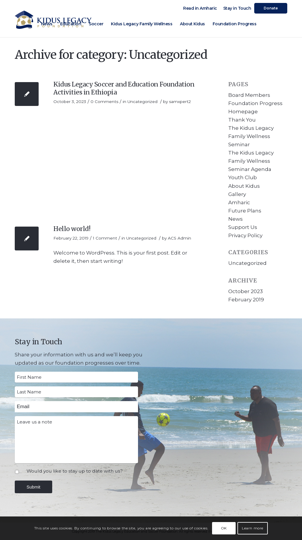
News (235, 219)
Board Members (249, 95)
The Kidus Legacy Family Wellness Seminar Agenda (251, 161)
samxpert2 (180, 101)
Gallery (237, 194)
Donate (271, 8)
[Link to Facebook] (274, 23)
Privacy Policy (245, 235)
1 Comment (105, 238)
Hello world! (71, 229)
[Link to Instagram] (265, 23)
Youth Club (242, 177)
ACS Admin (179, 238)
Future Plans (244, 211)
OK (224, 528)
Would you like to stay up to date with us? (75, 471)
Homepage (243, 111)
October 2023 (245, 291)
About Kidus (244, 186)
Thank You (242, 120)
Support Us (242, 227)
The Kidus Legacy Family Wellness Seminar (251, 136)
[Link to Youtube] (282, 23)
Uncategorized (142, 101)
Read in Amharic (200, 8)
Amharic (239, 202)
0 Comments (104, 101)
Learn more (252, 528)
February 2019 (246, 300)
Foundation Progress (255, 103)
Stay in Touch (237, 8)
